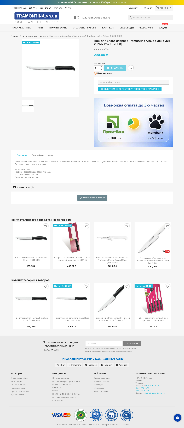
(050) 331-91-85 (63, 7)
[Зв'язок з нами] (177, 418)
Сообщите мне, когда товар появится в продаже (129, 89)
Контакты (56, 387)
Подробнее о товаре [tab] (42, 155)
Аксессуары (16, 381)
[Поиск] (150, 17)
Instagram (75, 365)
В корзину (114, 68)
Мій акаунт (98, 384)
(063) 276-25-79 (47, 7)
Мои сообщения (101, 391)
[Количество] (97, 68)
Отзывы (55, 390)
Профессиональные (20, 391)
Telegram (106, 365)
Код (95, 49)
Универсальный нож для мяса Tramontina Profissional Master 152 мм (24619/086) (153, 260)
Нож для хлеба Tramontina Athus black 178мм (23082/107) (72, 319)
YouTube (121, 365)
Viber (61, 365)
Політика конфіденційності (64, 397)
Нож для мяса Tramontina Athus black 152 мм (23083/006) (31, 258)
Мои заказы (99, 388)
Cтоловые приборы (19, 378)
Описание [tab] (22, 155)
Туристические (17, 394)
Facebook (91, 365)
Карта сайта (57, 400)
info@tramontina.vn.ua (155, 393)
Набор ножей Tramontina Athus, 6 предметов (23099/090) (153, 319)
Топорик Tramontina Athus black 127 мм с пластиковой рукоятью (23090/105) (72, 258)
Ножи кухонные (18, 388)
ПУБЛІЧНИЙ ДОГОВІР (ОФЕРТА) (66, 394)
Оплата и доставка (60, 378)
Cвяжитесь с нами (102, 378)
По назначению (18, 384)
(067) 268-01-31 (30, 7)
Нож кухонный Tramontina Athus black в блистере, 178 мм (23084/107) (112, 319)
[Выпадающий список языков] (133, 8)
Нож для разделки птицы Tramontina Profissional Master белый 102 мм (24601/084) (112, 260)
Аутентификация (101, 381)
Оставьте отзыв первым (92, 198)
